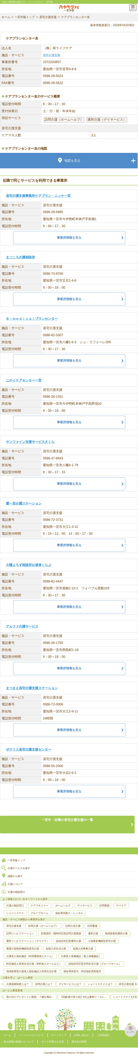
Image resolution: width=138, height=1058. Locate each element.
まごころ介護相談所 (20, 257)
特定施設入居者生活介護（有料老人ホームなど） (34, 963)
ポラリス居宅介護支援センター (28, 749)
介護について (15, 884)
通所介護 (93, 933)
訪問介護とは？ (44, 984)
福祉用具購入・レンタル (69, 913)
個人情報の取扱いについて (19, 1041)
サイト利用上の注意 (52, 1041)
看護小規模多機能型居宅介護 (22, 948)
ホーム (5, 17)
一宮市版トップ (25, 17)
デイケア (121, 905)
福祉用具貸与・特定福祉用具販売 (82, 971)
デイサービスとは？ (70, 984)
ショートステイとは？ (100, 984)
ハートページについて (31, 1035)
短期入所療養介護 (83, 948)
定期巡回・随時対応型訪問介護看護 (61, 933)
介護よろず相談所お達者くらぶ (28, 565)
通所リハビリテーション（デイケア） (27, 941)
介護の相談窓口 (16, 892)
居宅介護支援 (48, 17)
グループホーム (39, 913)
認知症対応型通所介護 (68, 941)
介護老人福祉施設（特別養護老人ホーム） (30, 956)
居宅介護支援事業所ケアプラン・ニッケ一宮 (38, 196)
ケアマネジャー (39, 905)
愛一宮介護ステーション (24, 503)
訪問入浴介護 (72, 925)
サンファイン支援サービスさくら (30, 442)
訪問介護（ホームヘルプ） (43, 925)
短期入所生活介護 (56, 948)
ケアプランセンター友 (75, 17)
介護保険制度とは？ (17, 984)
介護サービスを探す (19, 868)
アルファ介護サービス (22, 626)
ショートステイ (15, 913)
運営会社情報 (79, 1041)
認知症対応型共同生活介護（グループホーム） (94, 963)
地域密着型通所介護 (116, 933)
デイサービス (84, 905)
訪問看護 (104, 905)
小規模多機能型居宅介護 (102, 941)
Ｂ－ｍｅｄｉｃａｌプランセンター (32, 319)
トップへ (130, 1032)
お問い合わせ (81, 1035)
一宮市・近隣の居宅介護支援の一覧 (67, 820)
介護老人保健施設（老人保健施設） (81, 956)
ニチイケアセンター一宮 (24, 380)
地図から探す (15, 876)
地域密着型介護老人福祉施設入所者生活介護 (31, 971)
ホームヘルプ (62, 905)
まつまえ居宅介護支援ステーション (32, 688)
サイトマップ (58, 1035)
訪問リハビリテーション (20, 933)
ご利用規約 (103, 1035)
